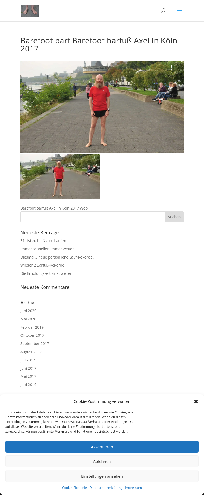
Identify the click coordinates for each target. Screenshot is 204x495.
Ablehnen (102, 461)
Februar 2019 (32, 327)
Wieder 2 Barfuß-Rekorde (42, 265)
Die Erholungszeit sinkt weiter (46, 273)
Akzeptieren (102, 446)
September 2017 (34, 343)
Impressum (133, 487)
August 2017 (31, 351)
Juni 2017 (28, 368)
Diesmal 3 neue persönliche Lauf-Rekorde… (57, 257)
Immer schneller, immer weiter (47, 248)
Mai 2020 (28, 318)
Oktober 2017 (32, 335)
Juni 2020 (28, 310)
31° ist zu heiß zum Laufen (43, 240)
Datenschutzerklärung (106, 487)
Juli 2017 (27, 360)
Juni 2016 (28, 384)
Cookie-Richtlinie (74, 487)
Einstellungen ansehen (102, 476)
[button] (196, 401)
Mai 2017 (28, 376)
